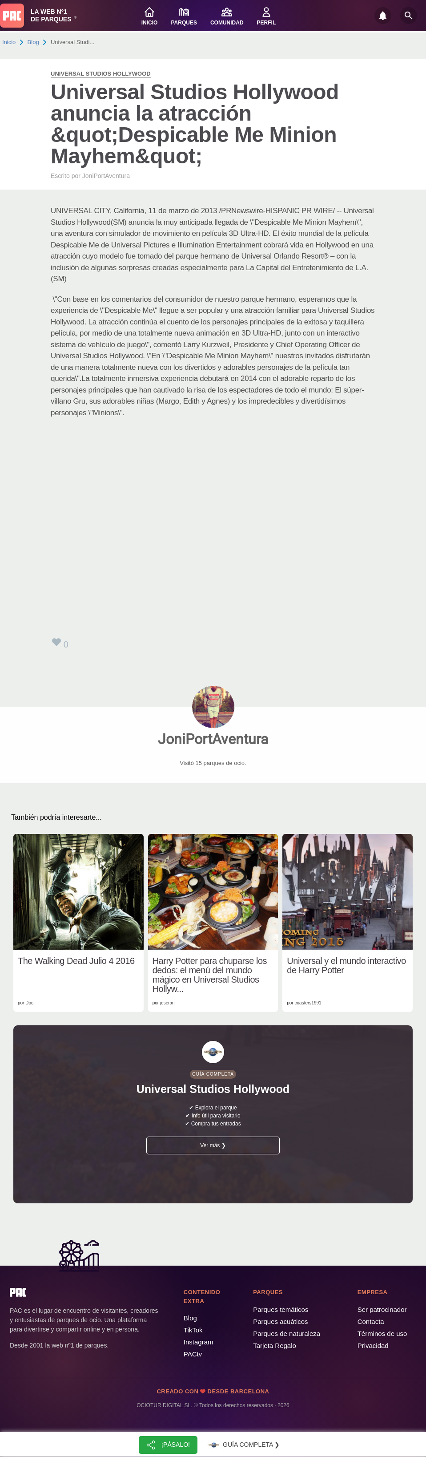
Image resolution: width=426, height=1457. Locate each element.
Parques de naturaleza (286, 1333)
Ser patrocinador (382, 1309)
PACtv (193, 1354)
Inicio (9, 42)
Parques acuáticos (280, 1321)
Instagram (198, 1342)
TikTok (193, 1330)
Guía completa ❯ (243, 1445)
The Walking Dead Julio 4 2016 (76, 961)
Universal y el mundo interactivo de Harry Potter (346, 965)
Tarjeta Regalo (274, 1345)
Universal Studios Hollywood (101, 73)
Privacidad (373, 1345)
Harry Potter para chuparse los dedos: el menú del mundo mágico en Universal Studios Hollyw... (210, 975)
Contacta (371, 1321)
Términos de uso (382, 1333)
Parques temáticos (280, 1309)
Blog (33, 42)
